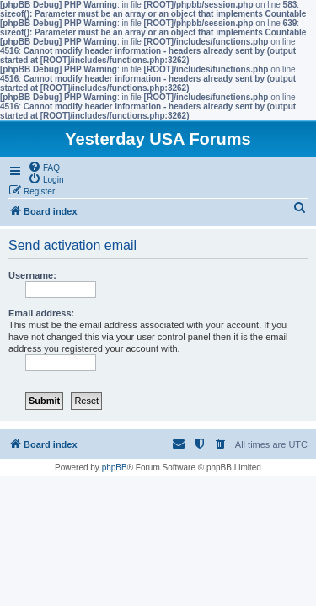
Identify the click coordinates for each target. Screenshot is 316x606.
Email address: (41, 313)
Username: (32, 275)
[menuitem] (44, 167)
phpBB (114, 467)
